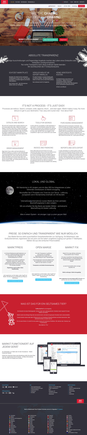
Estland (11, 428)
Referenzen (24, 2)
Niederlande (51, 421)
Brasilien (11, 419)
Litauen (30, 431)
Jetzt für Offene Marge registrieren (43, 279)
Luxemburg (31, 432)
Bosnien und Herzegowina (15, 418)
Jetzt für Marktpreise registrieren (15, 281)
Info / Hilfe (67, 6)
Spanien (69, 421)
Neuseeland (51, 419)
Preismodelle (31, 2)
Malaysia (50, 415)
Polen (50, 426)
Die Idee (12, 2)
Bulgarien (12, 421)
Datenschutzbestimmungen (36, 388)
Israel (30, 422)
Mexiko (50, 418)
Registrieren (81, 6)
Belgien (11, 416)
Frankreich (12, 431)
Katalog (65, 2)
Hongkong (31, 416)
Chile (11, 422)
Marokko (50, 416)
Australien (12, 415)
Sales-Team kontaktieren (50, 39)
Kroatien (31, 428)
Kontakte (82, 2)
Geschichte (71, 394)
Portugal (50, 428)
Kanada (30, 425)
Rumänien (50, 429)
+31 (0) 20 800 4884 (56, 386)
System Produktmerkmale (74, 388)
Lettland (30, 429)
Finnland (11, 429)
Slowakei (69, 418)
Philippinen (51, 425)
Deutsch (59, 6)
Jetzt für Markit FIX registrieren (71, 282)
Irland (30, 421)
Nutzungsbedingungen (35, 386)
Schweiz (50, 432)
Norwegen (50, 422)
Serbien (69, 415)
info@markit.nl (55, 388)
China (11, 424)
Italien (30, 424)
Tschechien (70, 424)
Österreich (50, 424)
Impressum (33, 391)
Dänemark (12, 425)
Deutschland (12, 426)
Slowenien (70, 419)
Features (17, 2)
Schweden (50, 431)
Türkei (69, 425)
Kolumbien (31, 426)
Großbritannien (32, 415)
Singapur (69, 416)
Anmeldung (74, 6)
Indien (30, 418)
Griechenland (12, 432)
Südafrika (69, 422)
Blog (72, 2)
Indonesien (31, 419)
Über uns (76, 2)
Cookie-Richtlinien (34, 389)
